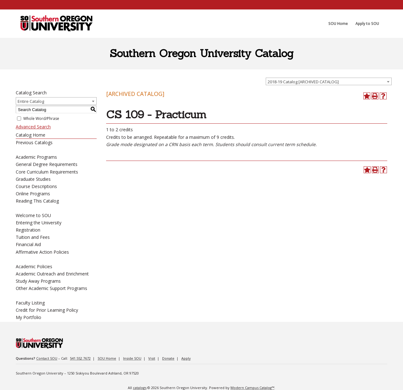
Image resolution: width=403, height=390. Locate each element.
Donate (168, 358)
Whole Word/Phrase (41, 118)
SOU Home (107, 358)
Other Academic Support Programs (51, 288)
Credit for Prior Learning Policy (47, 310)
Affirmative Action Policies (42, 252)
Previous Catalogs (34, 142)
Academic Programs (36, 157)
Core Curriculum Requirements (47, 172)
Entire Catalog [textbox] (31, 101)
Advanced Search (33, 127)
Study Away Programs (38, 281)
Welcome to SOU (33, 215)
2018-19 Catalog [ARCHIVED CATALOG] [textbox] (303, 82)
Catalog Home (30, 135)
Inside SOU (132, 358)
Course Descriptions (36, 186)
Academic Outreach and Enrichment (52, 274)
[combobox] (329, 81)
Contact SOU (46, 358)
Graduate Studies (33, 179)
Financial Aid (28, 244)
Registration (28, 230)
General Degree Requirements (46, 164)
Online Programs (33, 194)
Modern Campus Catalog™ (252, 387)
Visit (151, 358)
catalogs (139, 387)
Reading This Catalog (37, 201)
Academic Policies (34, 266)
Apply (186, 358)
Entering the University (38, 223)
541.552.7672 (80, 358)
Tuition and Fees (33, 237)
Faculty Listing (30, 303)
